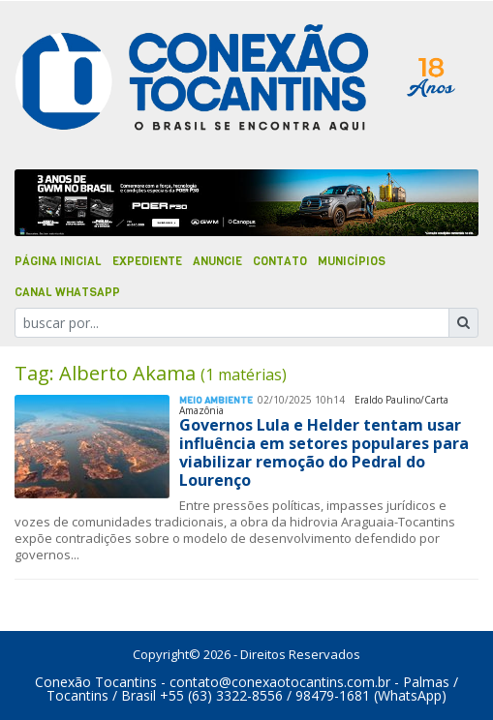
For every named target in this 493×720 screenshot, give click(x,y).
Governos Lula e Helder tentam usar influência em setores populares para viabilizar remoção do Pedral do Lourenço (324, 453)
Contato (280, 261)
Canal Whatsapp (67, 292)
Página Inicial (58, 261)
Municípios (351, 261)
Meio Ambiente (216, 400)
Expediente (147, 261)
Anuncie (217, 261)
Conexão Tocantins (96, 682)
